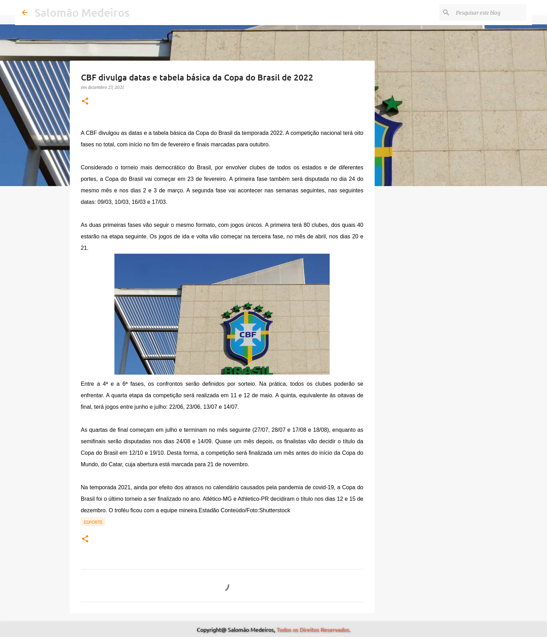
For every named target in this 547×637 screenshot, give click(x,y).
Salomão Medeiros (82, 12)
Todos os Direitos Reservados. (314, 629)
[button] (85, 101)
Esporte (93, 522)
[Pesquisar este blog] (489, 12)
